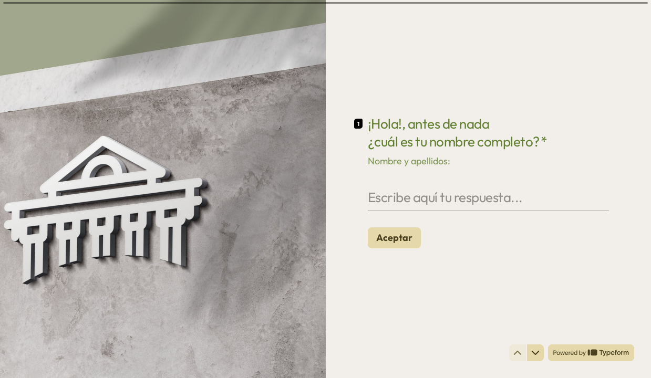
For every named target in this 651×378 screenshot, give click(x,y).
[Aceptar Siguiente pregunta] (394, 237)
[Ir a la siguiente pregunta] (535, 352)
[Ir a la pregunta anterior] (517, 352)
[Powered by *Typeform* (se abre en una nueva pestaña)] (591, 352)
